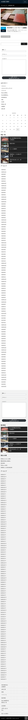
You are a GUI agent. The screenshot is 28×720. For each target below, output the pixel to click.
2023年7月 (3, 208)
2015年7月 (3, 359)
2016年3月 (3, 340)
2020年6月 (3, 272)
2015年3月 (3, 368)
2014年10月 (3, 379)
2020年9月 (3, 267)
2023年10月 (3, 201)
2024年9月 (3, 190)
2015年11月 (3, 349)
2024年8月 (3, 192)
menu (25, 1)
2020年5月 (3, 274)
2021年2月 (3, 258)
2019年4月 (3, 292)
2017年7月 (3, 315)
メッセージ (4, 58)
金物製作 (3, 106)
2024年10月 (3, 187)
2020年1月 (3, 276)
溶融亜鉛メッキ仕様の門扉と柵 (15, 155)
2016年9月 (3, 329)
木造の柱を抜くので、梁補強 (15, 160)
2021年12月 (3, 242)
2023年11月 (3, 199)
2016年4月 (3, 338)
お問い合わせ (4, 708)
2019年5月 (3, 290)
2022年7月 (3, 228)
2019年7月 (3, 288)
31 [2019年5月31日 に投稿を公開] (17, 129)
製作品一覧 (3, 104)
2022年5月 (3, 231)
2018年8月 (3, 304)
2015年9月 (3, 354)
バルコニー (3, 85)
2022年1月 (3, 240)
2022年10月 (3, 224)
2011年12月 (3, 386)
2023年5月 (3, 213)
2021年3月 (3, 256)
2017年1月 (3, 322)
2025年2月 (3, 181)
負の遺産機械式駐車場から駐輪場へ (15, 138)
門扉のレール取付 (4, 465)
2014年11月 (3, 377)
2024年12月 (3, 183)
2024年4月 (3, 194)
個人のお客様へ (4, 92)
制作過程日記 (4, 97)
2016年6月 (3, 333)
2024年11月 (3, 185)
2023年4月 (3, 215)
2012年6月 (3, 384)
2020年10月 (3, 265)
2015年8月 (3, 356)
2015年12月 (3, 347)
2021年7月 (3, 251)
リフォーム (3, 90)
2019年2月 (3, 297)
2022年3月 (3, 235)
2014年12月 (3, 375)
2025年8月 (3, 174)
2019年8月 (3, 286)
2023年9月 (3, 203)
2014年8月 (3, 381)
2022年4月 (3, 233)
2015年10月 (3, 352)
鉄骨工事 (3, 108)
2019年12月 (3, 279)
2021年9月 (3, 249)
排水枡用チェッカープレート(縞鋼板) (17, 27)
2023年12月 (3, 197)
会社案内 (3, 705)
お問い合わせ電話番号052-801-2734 (14, 78)
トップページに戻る (5, 36)
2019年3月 (3, 295)
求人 (2, 710)
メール (4, 54)
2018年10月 (3, 302)
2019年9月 (3, 283)
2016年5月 (3, 336)
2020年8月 (3, 270)
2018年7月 (3, 306)
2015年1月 (3, 372)
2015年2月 (3, 370)
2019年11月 (3, 281)
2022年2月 (3, 238)
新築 (2, 99)
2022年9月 (3, 226)
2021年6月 (3, 254)
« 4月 (2, 131)
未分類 (2, 101)
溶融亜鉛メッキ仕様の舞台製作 (6, 467)
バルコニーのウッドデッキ (6, 88)
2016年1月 (3, 345)
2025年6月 (3, 176)
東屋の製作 (3, 463)
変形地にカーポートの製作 (6, 458)
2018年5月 (3, 308)
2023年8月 (3, 206)
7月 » (5, 131)
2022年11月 (3, 222)
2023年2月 (3, 217)
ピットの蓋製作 (13, 148)
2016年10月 (3, 327)
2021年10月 (3, 247)
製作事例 (3, 698)
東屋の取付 (12, 143)
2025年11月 (3, 171)
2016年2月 (3, 343)
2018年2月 (3, 311)
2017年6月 (3, 318)
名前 (4, 49)
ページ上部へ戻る (26, 718)
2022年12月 (3, 219)
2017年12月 (3, 313)
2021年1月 (3, 260)
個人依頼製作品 (5, 95)
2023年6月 (3, 210)
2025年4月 (3, 178)
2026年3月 (3, 169)
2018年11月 (3, 299)
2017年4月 (3, 320)
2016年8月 (3, 331)
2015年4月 (3, 365)
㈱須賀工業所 (8, 718)
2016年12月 (3, 324)
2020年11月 (3, 263)
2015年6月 (3, 361)
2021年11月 (3, 244)
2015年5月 (3, 363)
